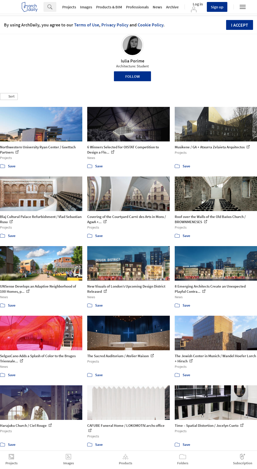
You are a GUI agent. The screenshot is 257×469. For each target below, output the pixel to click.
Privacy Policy (114, 25)
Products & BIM (109, 7)
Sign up (217, 6)
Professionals (137, 7)
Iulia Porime (132, 61)
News (157, 7)
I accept (239, 25)
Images (86, 7)
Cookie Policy (150, 25)
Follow (132, 76)
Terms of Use (86, 25)
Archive (172, 7)
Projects (69, 7)
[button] (9, 96)
